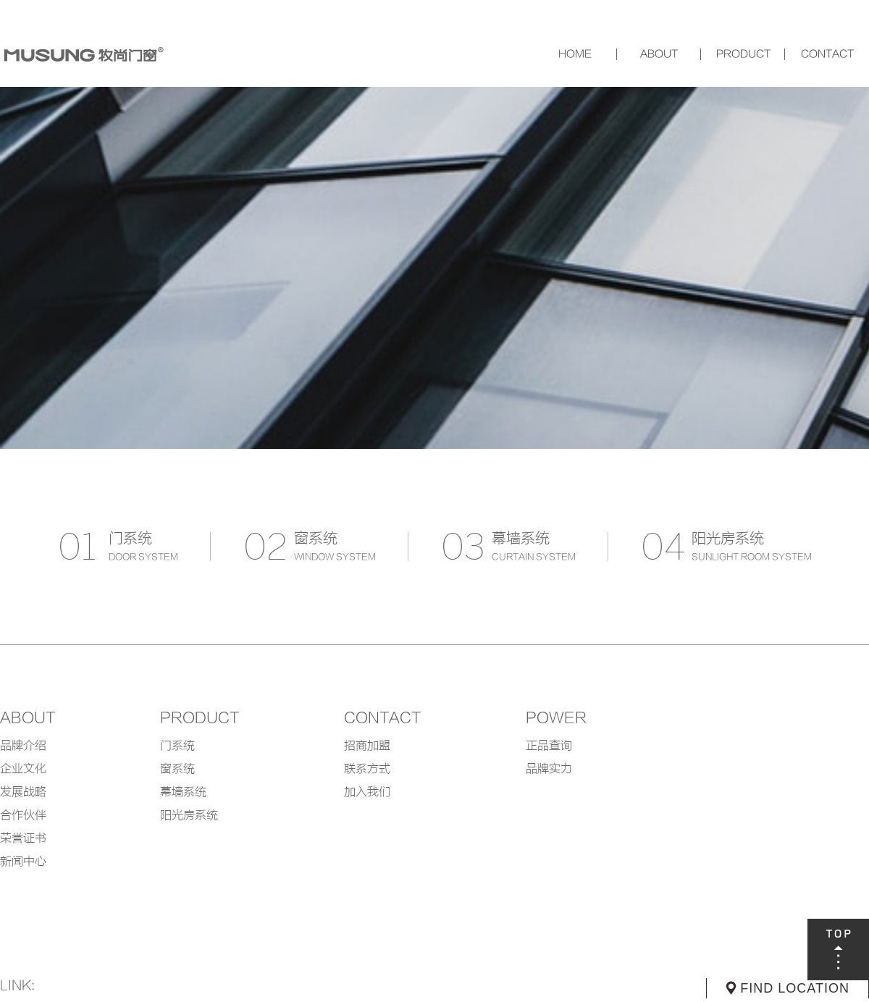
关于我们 (659, 54)
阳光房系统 (189, 815)
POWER (556, 718)
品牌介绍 (23, 745)
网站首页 (575, 54)
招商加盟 (367, 745)
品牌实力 (549, 768)
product (199, 718)
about (27, 718)
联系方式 (367, 768)
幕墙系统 (183, 792)
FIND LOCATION (794, 988)
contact (382, 718)
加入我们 (367, 792)
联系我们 (827, 54)
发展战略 (23, 792)
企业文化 (23, 768)
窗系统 (177, 768)
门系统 (177, 745)
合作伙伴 (23, 815)
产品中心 (743, 54)
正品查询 (549, 745)
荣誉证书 (23, 838)
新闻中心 (23, 861)
